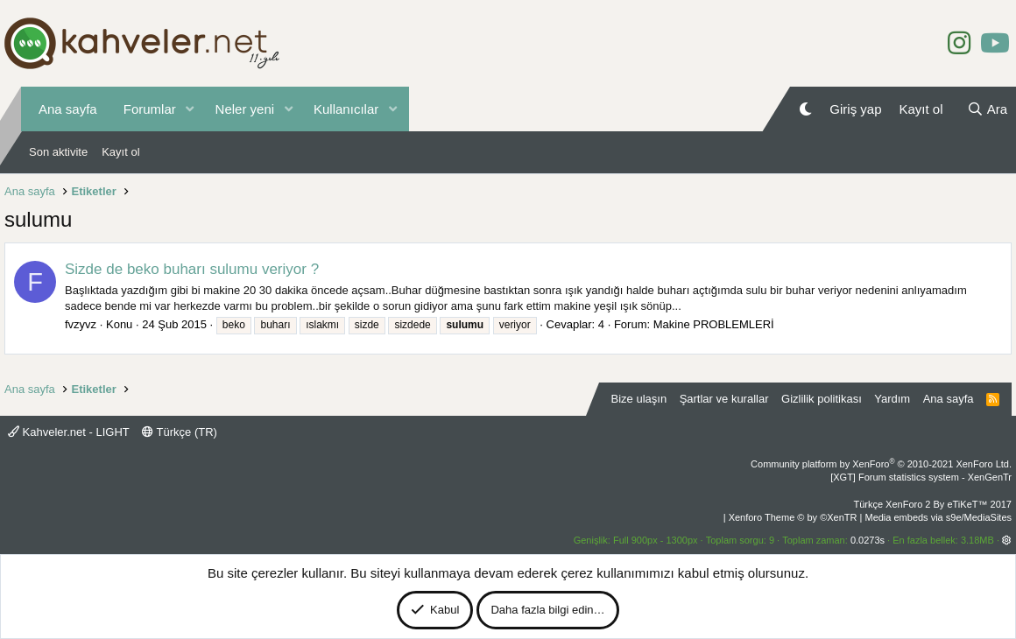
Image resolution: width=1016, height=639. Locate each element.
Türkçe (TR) (179, 432)
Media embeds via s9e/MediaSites (938, 517)
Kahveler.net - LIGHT (69, 432)
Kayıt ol (120, 151)
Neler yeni (245, 109)
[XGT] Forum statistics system (921, 477)
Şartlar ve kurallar (724, 398)
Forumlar (149, 109)
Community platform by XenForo (881, 464)
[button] (190, 109)
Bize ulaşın (639, 398)
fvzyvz (80, 324)
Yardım (892, 398)
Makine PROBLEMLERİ (713, 324)
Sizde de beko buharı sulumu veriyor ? (192, 269)
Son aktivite (58, 151)
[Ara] (987, 109)
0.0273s (867, 540)
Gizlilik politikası (821, 398)
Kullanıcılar (346, 109)
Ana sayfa (68, 109)
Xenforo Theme (793, 517)
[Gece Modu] (805, 109)
